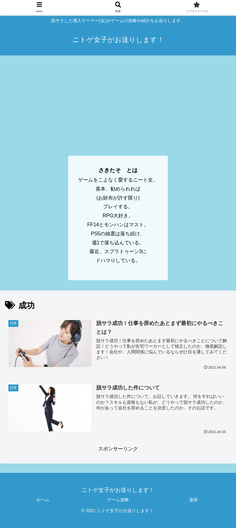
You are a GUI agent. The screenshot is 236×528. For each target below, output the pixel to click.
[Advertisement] (118, 102)
